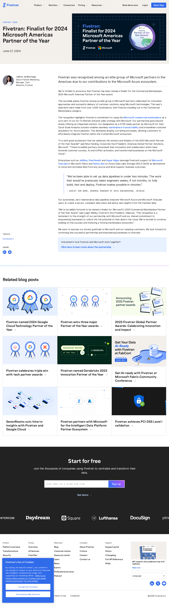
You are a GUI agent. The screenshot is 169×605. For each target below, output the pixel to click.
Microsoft (8, 239)
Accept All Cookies (28, 587)
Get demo (82, 494)
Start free (159, 5)
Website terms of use (56, 596)
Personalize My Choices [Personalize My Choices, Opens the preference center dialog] (28, 594)
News (56, 563)
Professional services (64, 571)
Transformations (10, 551)
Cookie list (75, 596)
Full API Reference (114, 559)
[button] (39, 5)
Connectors (69, 5)
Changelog (110, 555)
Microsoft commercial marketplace (142, 117)
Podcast (58, 575)
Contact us (85, 559)
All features (33, 551)
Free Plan (32, 555)
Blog (56, 547)
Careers (83, 555)
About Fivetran (87, 547)
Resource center (62, 555)
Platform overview (11, 547)
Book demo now (130, 5)
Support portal (112, 547)
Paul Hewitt (95, 160)
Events (57, 567)
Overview (33, 547)
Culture (83, 551)
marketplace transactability (124, 127)
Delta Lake (99, 163)
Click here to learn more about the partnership (86, 246)
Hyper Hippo (112, 160)
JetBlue (83, 160)
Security (7, 555)
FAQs (107, 563)
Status (108, 551)
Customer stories (62, 551)
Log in (145, 5)
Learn (56, 559)
